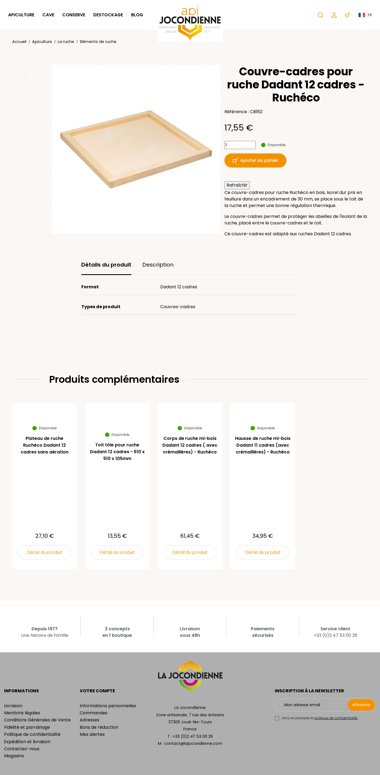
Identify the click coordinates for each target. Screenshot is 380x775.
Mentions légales (22, 713)
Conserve (73, 15)
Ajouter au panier (255, 160)
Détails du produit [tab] (106, 264)
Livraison (13, 706)
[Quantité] (240, 145)
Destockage (108, 15)
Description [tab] (158, 264)
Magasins (14, 756)
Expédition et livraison (27, 742)
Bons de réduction (99, 727)
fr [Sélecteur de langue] (365, 15)
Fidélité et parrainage (27, 727)
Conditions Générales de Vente (37, 720)
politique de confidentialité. (336, 718)
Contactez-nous (21, 749)
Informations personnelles (108, 706)
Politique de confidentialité (32, 734)
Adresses (89, 720)
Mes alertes (92, 734)
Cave (48, 15)
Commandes (93, 713)
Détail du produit (44, 552)
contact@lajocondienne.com (193, 743)
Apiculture (21, 15)
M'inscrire (361, 705)
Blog (137, 15)
